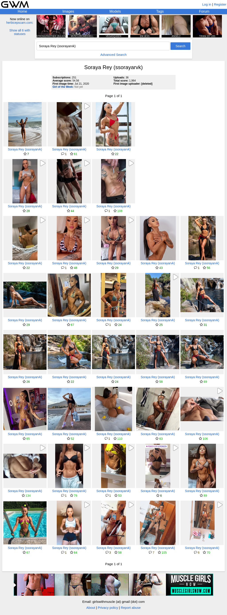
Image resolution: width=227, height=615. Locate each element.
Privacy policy (108, 607)
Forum (204, 11)
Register (220, 4)
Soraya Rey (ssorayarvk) (25, 149)
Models (115, 11)
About (90, 607)
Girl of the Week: (63, 86)
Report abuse (131, 607)
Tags (160, 11)
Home (22, 11)
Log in (206, 4)
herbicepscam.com (19, 22)
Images (68, 11)
